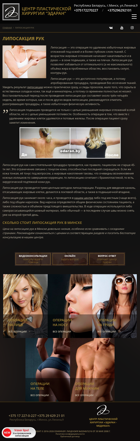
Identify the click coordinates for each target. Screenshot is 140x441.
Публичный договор (70, 436)
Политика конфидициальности (70, 434)
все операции (17, 331)
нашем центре (83, 198)
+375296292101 (119, 10)
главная (7, 27)
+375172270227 (86, 10)
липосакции (35, 87)
